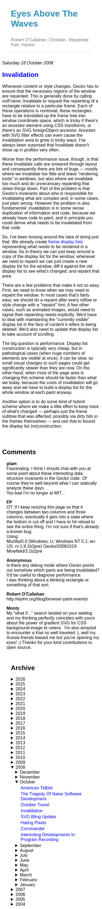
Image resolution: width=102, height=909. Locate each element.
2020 (20, 708)
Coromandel (32, 828)
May (24, 865)
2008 (20, 767)
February (28, 879)
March (26, 875)
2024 (20, 689)
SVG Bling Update (38, 816)
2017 (20, 723)
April (24, 870)
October (27, 782)
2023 (20, 694)
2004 (20, 904)
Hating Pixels (33, 822)
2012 (20, 747)
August (26, 850)
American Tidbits (37, 788)
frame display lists (65, 241)
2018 (20, 718)
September (30, 845)
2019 (20, 713)
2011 (20, 752)
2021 (20, 703)
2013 (20, 742)
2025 (20, 684)
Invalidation (32, 810)
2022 (20, 698)
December (30, 772)
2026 (20, 679)
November (30, 777)
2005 (20, 899)
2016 (20, 728)
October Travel (35, 804)
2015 (20, 733)
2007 (20, 889)
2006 (20, 894)
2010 (20, 757)
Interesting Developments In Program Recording (48, 837)
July (23, 855)
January (27, 884)
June (24, 860)
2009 (20, 762)
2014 (20, 738)
